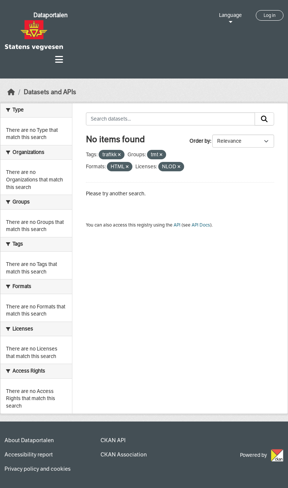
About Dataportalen (29, 440)
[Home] (11, 92)
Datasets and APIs (50, 92)
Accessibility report (28, 454)
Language (230, 15)
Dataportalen (50, 15)
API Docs (201, 225)
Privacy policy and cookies (37, 468)
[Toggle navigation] (59, 59)
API (177, 225)
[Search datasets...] (170, 119)
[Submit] (264, 119)
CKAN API (113, 440)
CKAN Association (123, 454)
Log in (270, 15)
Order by (199, 141)
